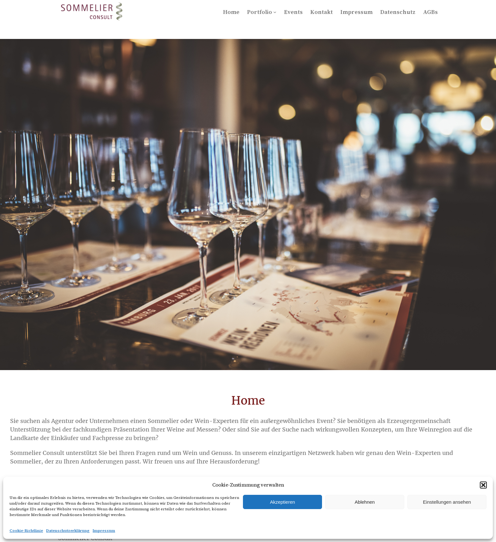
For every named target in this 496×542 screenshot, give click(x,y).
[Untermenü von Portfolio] (274, 12)
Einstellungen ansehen (447, 502)
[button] (483, 485)
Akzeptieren (282, 502)
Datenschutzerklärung (68, 530)
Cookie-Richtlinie (26, 530)
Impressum (104, 530)
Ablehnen (365, 502)
